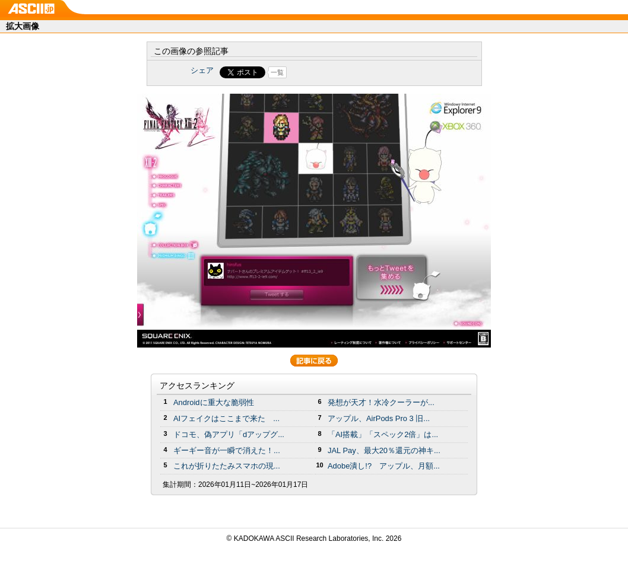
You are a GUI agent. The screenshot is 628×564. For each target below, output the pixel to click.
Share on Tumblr (358, 72)
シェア (202, 70)
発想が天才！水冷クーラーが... (381, 402)
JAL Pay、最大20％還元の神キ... (384, 450)
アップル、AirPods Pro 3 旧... (379, 418)
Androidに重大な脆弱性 (213, 402)
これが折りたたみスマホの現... (226, 465)
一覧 (277, 72)
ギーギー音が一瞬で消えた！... (226, 450)
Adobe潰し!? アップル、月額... (384, 465)
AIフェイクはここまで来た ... (226, 418)
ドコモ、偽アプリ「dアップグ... (228, 434)
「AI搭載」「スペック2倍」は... (383, 434)
